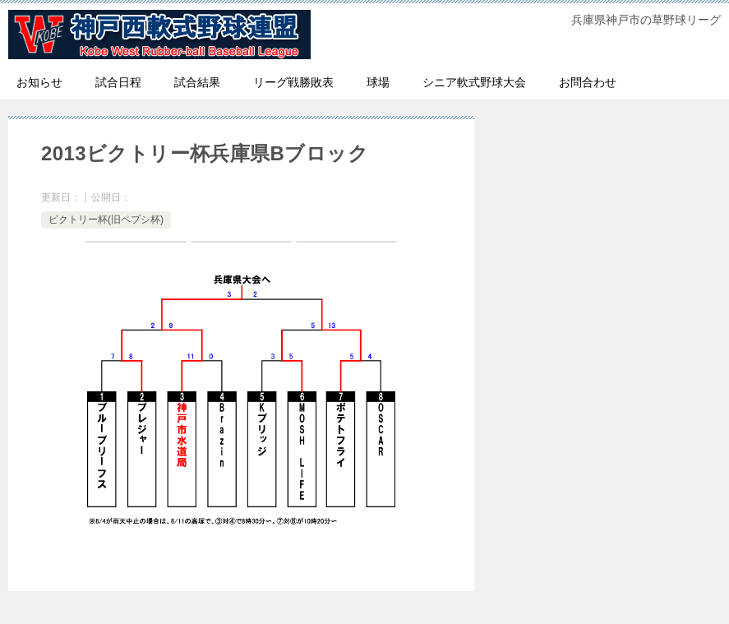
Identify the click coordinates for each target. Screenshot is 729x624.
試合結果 (197, 82)
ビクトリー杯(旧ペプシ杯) (106, 219)
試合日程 (118, 82)
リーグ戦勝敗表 (293, 82)
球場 (378, 82)
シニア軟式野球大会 (474, 82)
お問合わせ (587, 82)
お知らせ (39, 82)
